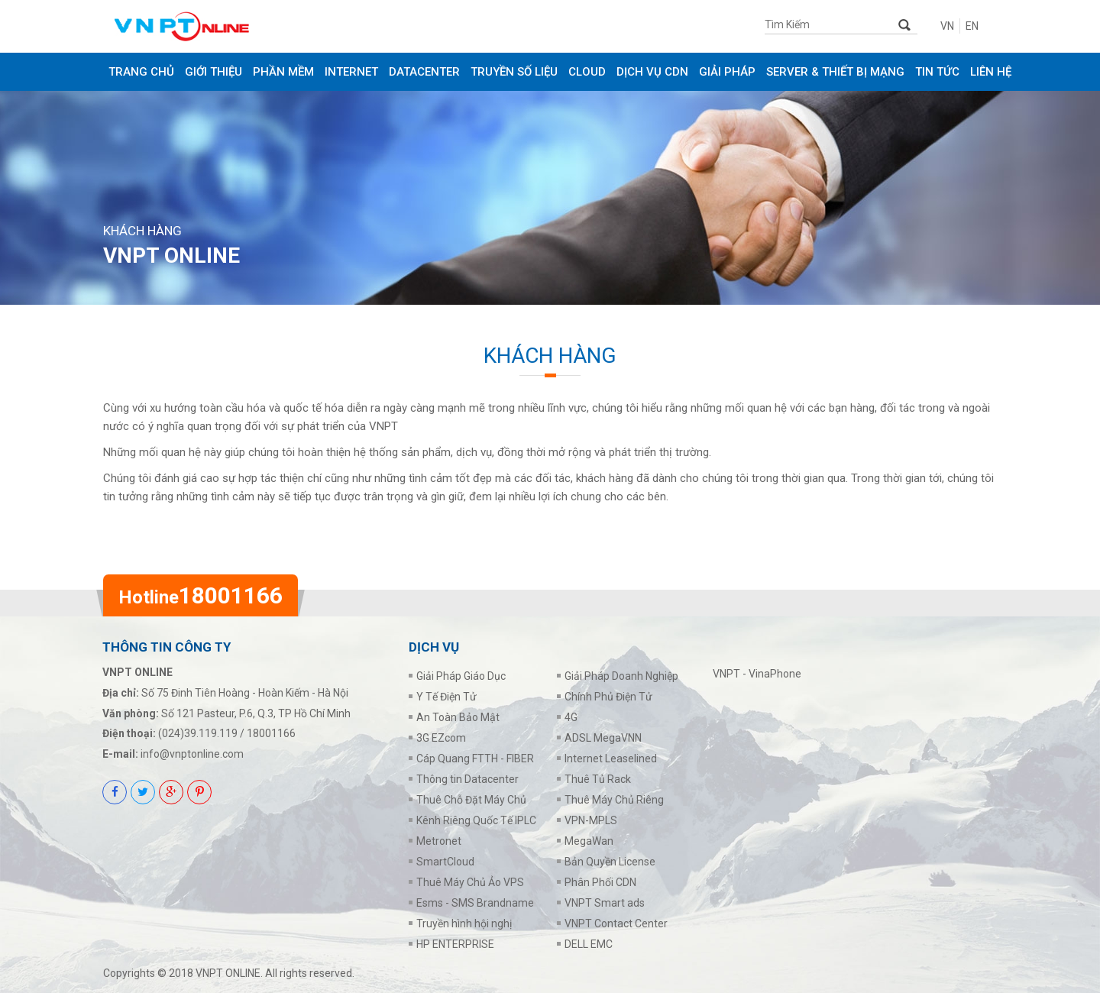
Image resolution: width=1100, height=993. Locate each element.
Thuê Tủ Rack (598, 779)
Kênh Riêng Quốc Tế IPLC (476, 820)
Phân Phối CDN (600, 882)
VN (947, 26)
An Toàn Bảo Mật (458, 717)
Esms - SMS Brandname (475, 903)
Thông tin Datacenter (467, 779)
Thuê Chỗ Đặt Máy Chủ (471, 800)
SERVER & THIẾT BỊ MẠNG (835, 72)
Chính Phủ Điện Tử (608, 697)
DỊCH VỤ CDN (652, 72)
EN (972, 26)
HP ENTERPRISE (455, 944)
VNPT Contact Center (616, 923)
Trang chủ (141, 72)
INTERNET (351, 72)
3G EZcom (441, 738)
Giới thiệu (213, 72)
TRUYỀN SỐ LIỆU (514, 72)
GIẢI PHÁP (727, 72)
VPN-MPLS (591, 820)
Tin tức (937, 72)
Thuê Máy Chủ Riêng (614, 800)
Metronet (438, 841)
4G (571, 717)
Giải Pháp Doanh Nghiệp (621, 676)
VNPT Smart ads (605, 903)
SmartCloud (445, 862)
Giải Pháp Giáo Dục (461, 676)
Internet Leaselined (611, 758)
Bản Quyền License (610, 862)
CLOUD (587, 72)
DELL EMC (589, 944)
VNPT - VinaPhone (757, 674)
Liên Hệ (990, 72)
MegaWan (589, 841)
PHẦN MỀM (283, 72)
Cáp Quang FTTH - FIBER (475, 758)
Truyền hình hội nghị (464, 923)
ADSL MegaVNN (603, 738)
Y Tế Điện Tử (446, 697)
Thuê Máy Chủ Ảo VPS (470, 882)
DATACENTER (424, 72)
